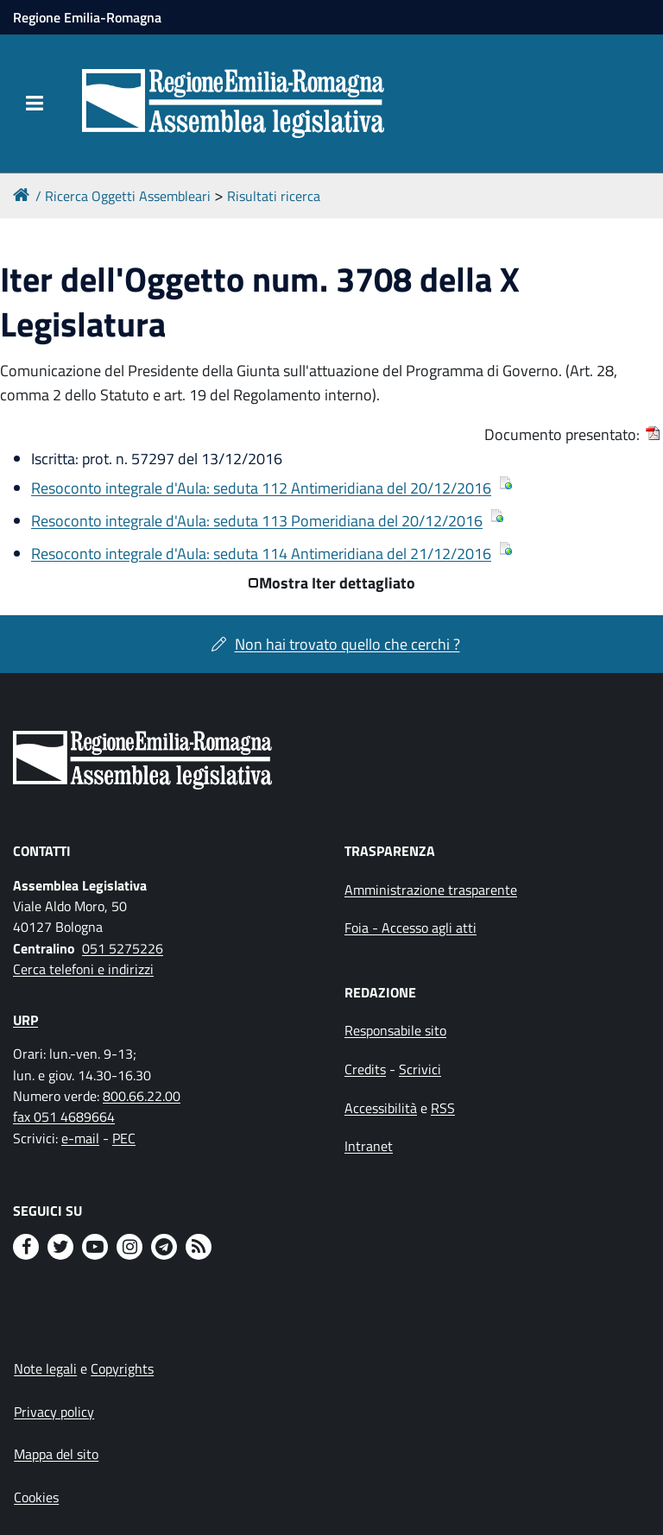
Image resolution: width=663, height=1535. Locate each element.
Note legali (45, 1368)
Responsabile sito (395, 1030)
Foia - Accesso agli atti (410, 927)
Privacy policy (54, 1411)
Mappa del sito (56, 1454)
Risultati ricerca (273, 196)
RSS (443, 1108)
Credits (365, 1069)
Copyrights (122, 1368)
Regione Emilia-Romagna (87, 17)
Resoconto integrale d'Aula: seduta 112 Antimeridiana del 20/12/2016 (261, 488)
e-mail (80, 1138)
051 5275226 (122, 948)
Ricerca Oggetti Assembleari (128, 196)
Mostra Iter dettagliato (337, 582)
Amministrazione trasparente (430, 889)
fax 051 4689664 (64, 1116)
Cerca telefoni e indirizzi (83, 969)
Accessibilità (380, 1108)
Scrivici (420, 1069)
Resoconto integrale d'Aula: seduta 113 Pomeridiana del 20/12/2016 (257, 520)
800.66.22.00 (141, 1095)
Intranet (368, 1146)
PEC (124, 1138)
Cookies (36, 1497)
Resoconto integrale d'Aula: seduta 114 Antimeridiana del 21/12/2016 (261, 553)
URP (25, 1020)
